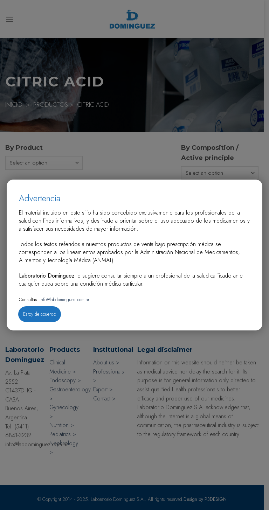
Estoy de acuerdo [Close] (39, 313)
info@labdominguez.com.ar (63, 299)
